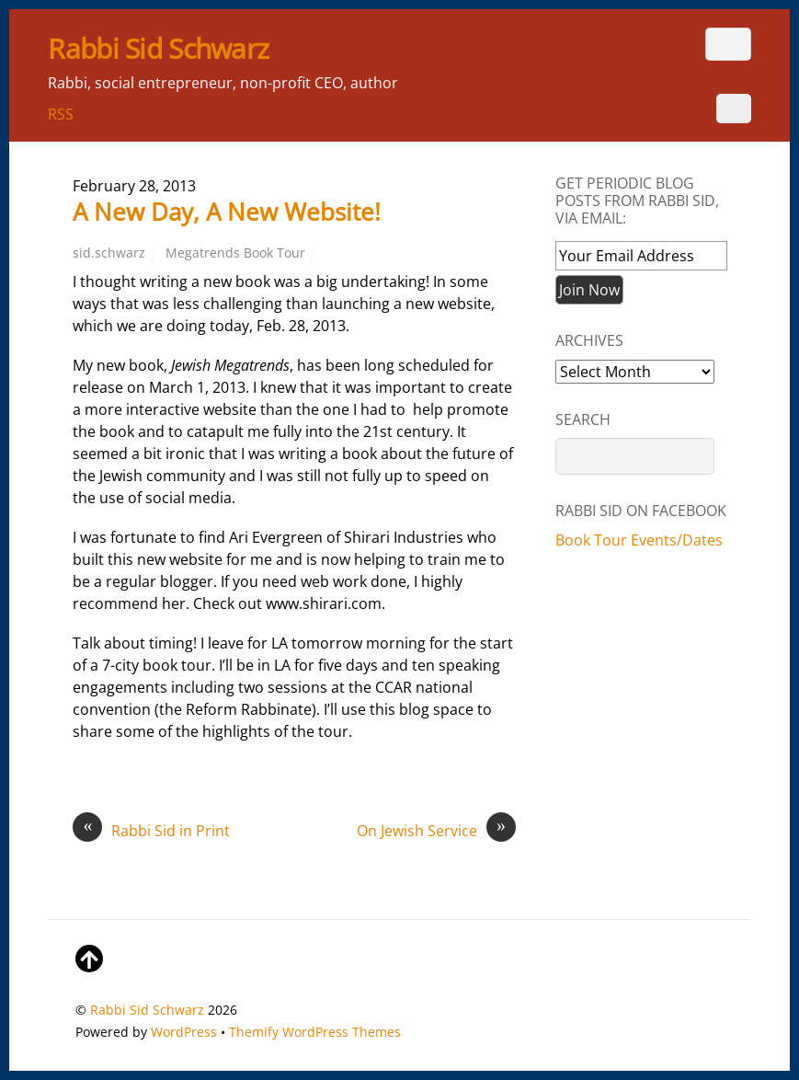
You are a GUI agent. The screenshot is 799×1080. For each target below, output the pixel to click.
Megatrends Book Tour (235, 252)
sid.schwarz (109, 252)
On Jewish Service (436, 831)
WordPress (184, 1031)
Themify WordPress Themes (315, 1031)
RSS (61, 114)
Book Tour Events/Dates (639, 540)
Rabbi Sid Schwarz (147, 1009)
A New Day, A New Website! (227, 211)
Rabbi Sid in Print (151, 831)
